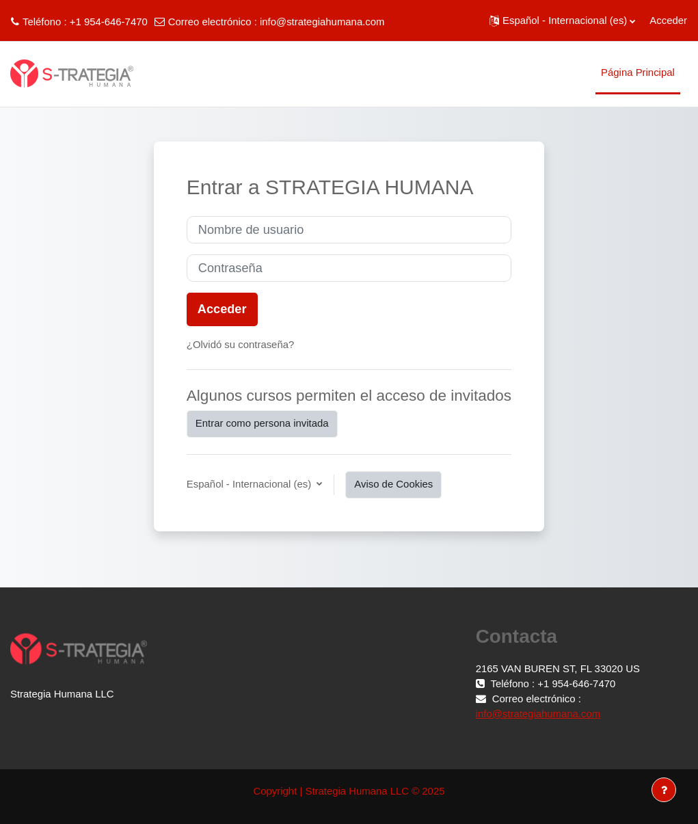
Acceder (668, 20)
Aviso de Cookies (393, 484)
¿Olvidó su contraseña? (240, 344)
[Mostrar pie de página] (664, 790)
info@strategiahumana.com (322, 21)
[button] (562, 20)
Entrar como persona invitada (262, 423)
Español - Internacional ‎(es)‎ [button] (250, 484)
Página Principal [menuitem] (638, 72)
